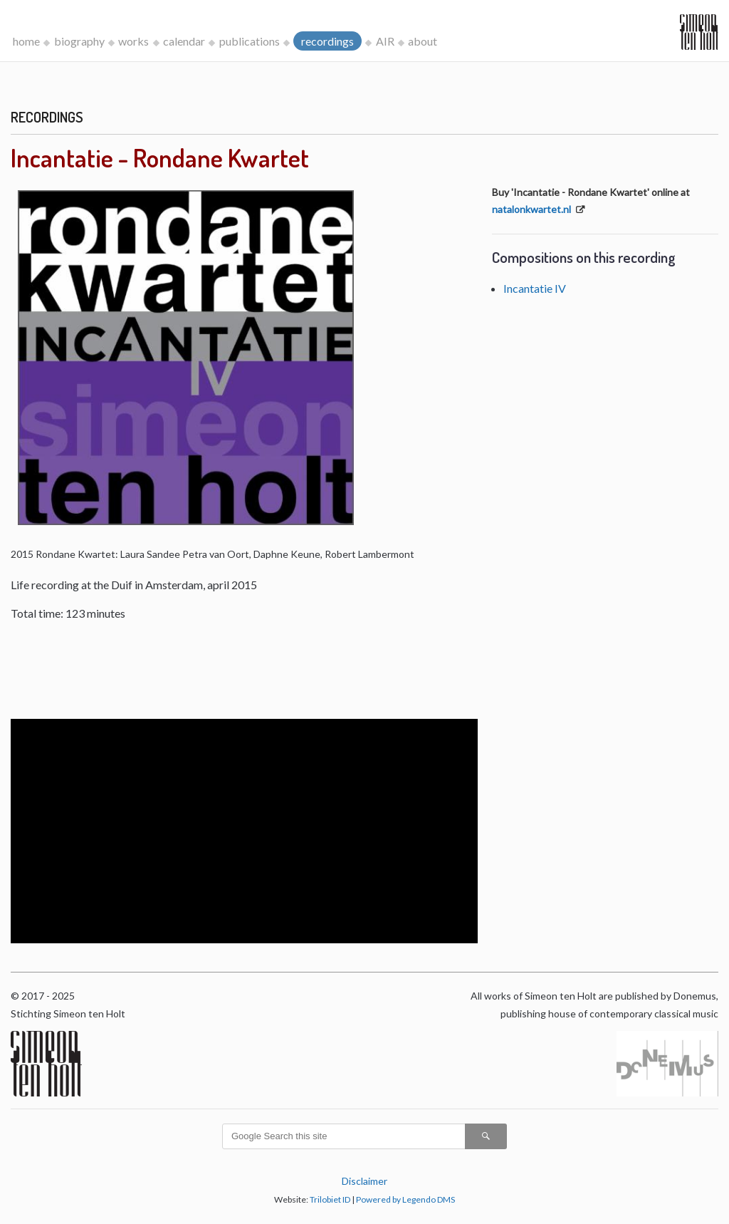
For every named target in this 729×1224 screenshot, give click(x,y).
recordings (327, 41)
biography (79, 41)
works (133, 41)
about (422, 41)
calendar (184, 41)
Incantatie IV (534, 288)
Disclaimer (364, 1181)
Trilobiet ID (330, 1199)
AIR (385, 41)
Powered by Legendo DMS (405, 1199)
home (26, 41)
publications (249, 41)
